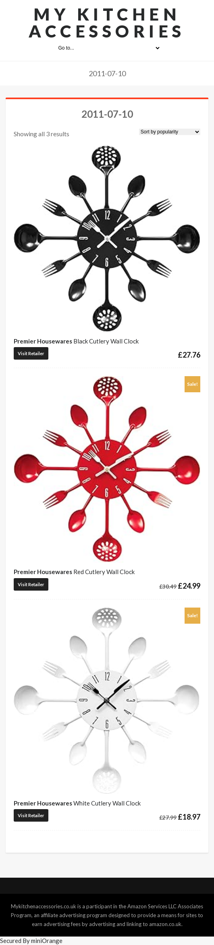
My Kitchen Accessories (107, 23)
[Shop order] (169, 132)
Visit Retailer (31, 353)
